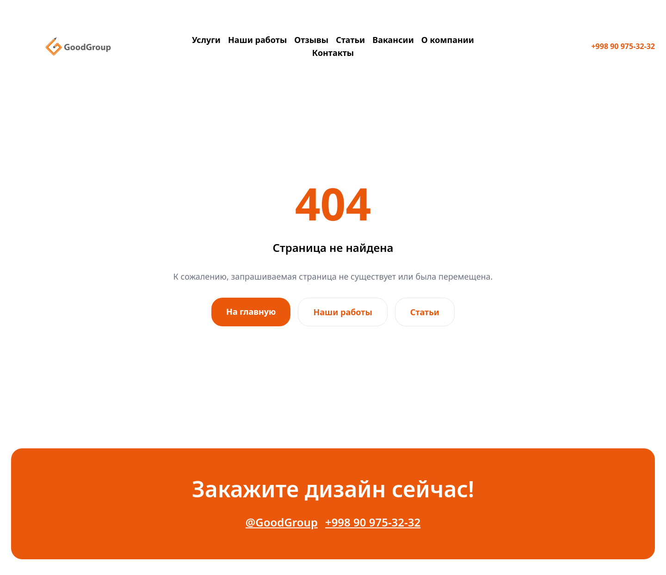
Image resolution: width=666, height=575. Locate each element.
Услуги (206, 39)
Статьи (350, 39)
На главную (251, 311)
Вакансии (393, 39)
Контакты (333, 52)
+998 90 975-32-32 (623, 46)
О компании (447, 39)
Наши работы (257, 39)
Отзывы (311, 39)
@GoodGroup (282, 522)
